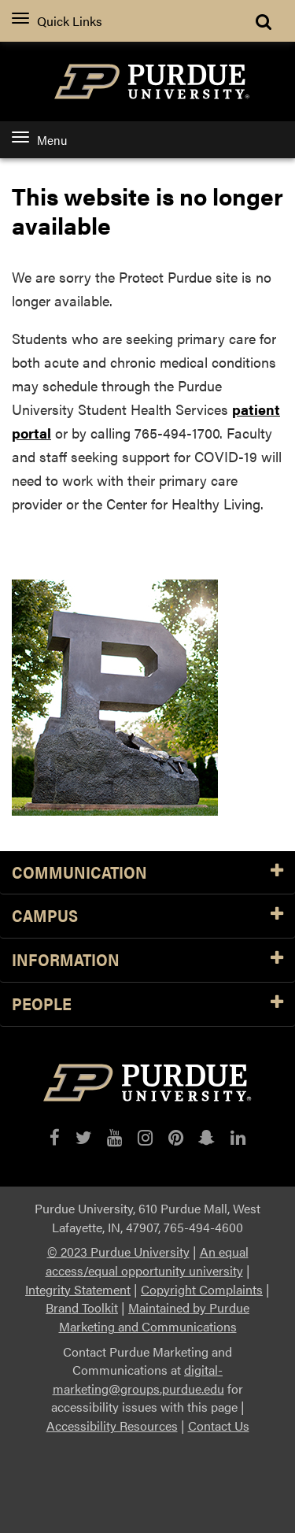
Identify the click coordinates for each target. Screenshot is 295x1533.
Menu (39, 140)
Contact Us (218, 1425)
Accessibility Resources (112, 1425)
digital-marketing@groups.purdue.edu (138, 1379)
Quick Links (57, 21)
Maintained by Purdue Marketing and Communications (154, 1316)
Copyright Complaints (202, 1289)
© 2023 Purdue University (118, 1251)
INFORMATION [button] (147, 960)
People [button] (147, 1004)
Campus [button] (147, 916)
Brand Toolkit (82, 1307)
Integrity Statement (78, 1289)
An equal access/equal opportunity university (147, 1260)
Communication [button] (147, 873)
